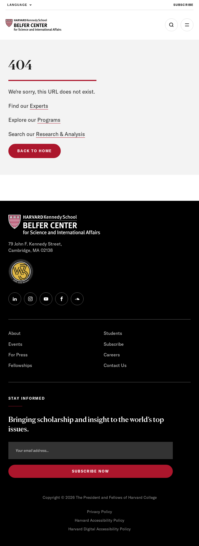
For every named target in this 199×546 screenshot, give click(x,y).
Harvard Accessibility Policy (99, 520)
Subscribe (114, 344)
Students (113, 333)
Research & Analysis (60, 134)
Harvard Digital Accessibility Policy (99, 528)
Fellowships (20, 365)
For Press (18, 354)
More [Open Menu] (187, 24)
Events (15, 344)
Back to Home (34, 151)
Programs (48, 119)
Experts (39, 105)
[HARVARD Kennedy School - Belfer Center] (33, 25)
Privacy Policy (99, 511)
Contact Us (115, 365)
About (14, 333)
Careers (112, 354)
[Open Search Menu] (171, 24)
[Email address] (90, 450)
